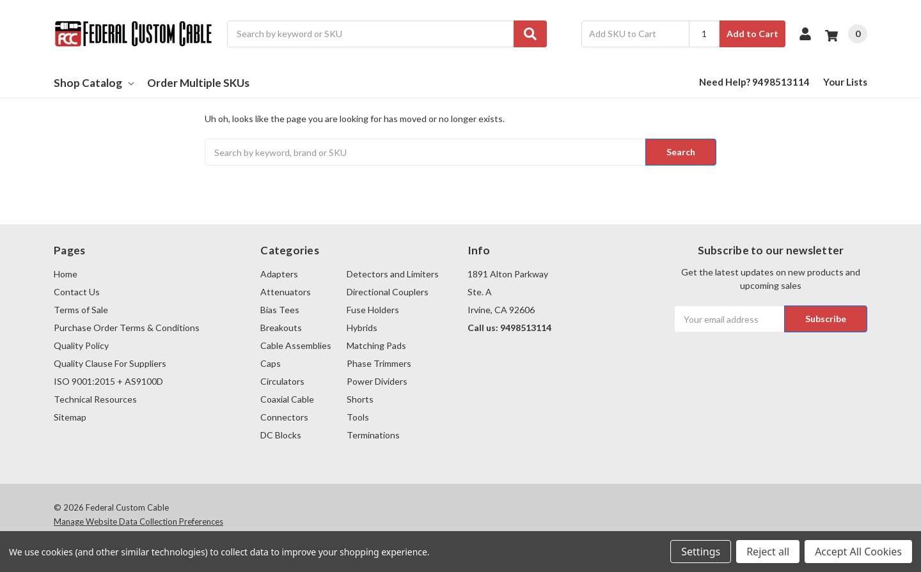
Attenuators (285, 291)
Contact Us (77, 291)
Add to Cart (752, 33)
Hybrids (362, 327)
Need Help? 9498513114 (754, 82)
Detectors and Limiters (393, 273)
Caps (270, 363)
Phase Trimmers (379, 363)
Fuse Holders (373, 309)
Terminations (373, 434)
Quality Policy (81, 345)
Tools (358, 417)
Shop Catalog (94, 82)
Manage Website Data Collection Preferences (138, 521)
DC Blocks (280, 434)
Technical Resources (95, 399)
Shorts (360, 399)
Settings (700, 552)
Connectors (284, 417)
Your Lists (845, 82)
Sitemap (70, 417)
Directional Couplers (388, 291)
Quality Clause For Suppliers (110, 363)
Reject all (767, 552)
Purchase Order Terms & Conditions (127, 327)
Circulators (282, 381)
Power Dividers (377, 381)
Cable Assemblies (295, 345)
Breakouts (281, 327)
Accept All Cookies (858, 552)
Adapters (279, 273)
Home (65, 273)
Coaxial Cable (287, 399)
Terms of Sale (81, 309)
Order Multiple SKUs (198, 82)
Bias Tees (279, 309)
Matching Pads (376, 345)
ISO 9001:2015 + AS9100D (108, 381)
